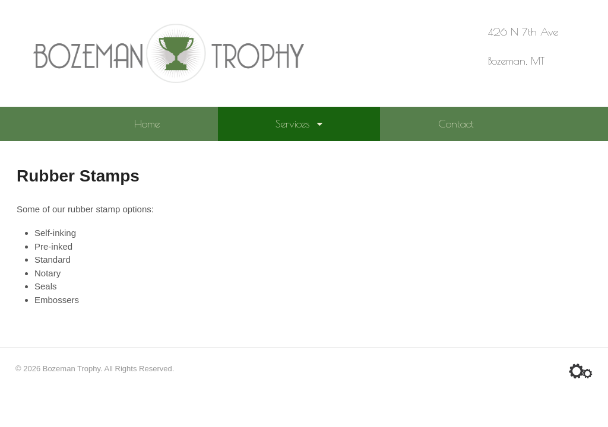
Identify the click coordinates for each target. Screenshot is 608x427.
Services (292, 123)
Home (147, 123)
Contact (456, 123)
